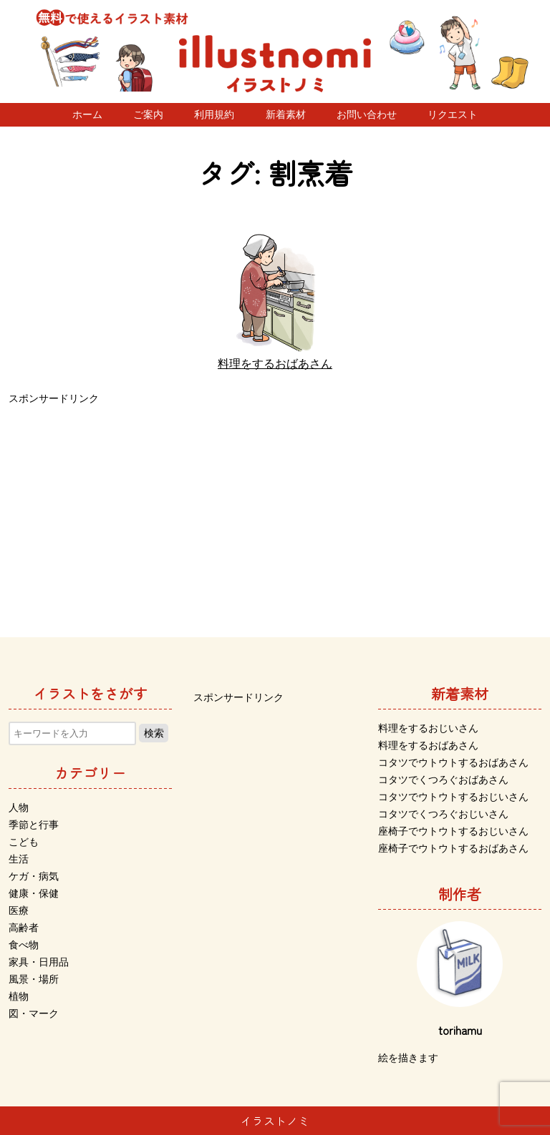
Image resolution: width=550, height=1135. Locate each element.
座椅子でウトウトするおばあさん (453, 848)
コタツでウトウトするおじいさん (453, 796)
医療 (19, 910)
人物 (19, 807)
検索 (154, 733)
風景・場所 (34, 979)
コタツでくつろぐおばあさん (443, 779)
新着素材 (286, 114)
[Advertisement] (275, 508)
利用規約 (214, 114)
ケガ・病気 (34, 876)
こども (24, 841)
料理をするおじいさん (428, 728)
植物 (19, 996)
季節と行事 (34, 824)
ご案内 (148, 114)
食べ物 (24, 944)
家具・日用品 (39, 962)
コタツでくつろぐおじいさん (443, 814)
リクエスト (453, 114)
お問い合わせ (367, 114)
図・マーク (34, 1013)
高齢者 (24, 927)
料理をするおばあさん (428, 745)
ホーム (87, 114)
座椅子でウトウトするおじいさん (453, 831)
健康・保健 (34, 893)
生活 (19, 859)
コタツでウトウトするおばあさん (453, 762)
